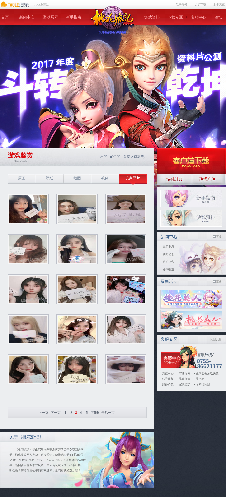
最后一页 (108, 412)
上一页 (43, 412)
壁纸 (49, 178)
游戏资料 (152, 17)
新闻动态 (168, 254)
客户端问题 (203, 384)
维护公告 (168, 261)
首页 (5, 17)
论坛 (218, 17)
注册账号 (181, 4)
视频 (105, 178)
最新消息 (168, 246)
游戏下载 (200, 4)
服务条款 (168, 384)
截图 (77, 178)
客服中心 (198, 17)
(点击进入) (171, 362)
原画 (21, 178)
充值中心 (168, 373)
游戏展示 (50, 17)
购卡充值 (219, 4)
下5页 (95, 412)
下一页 (56, 412)
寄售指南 (184, 373)
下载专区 (175, 17)
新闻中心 (26, 17)
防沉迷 (200, 379)
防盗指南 (184, 379)
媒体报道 (168, 269)
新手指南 (73, 17)
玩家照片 (140, 157)
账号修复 (168, 379)
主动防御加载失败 (207, 373)
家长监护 (184, 384)
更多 (219, 236)
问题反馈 (216, 339)
